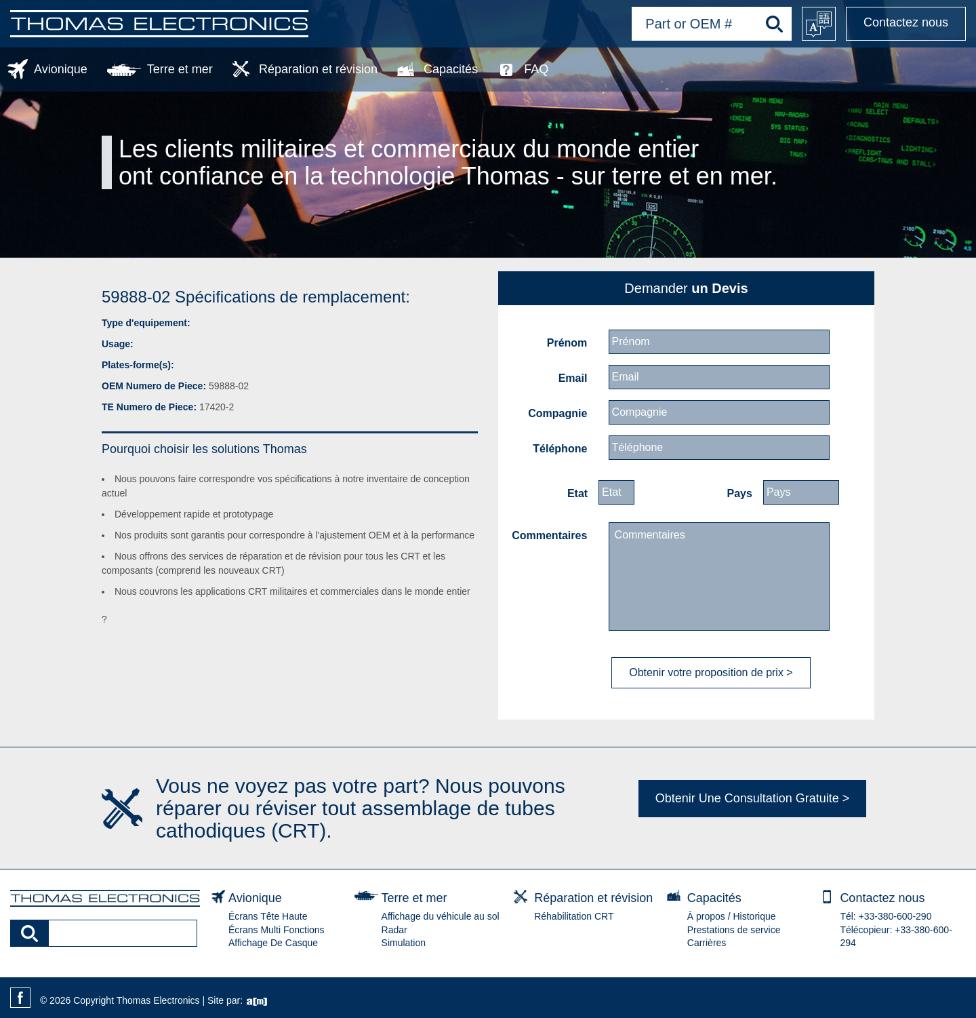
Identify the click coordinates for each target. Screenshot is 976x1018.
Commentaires (549, 535)
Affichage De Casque (273, 942)
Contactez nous (905, 22)
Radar (394, 929)
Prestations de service (734, 929)
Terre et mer (180, 69)
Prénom (567, 343)
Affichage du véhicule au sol (441, 916)
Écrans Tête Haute (267, 916)
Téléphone (560, 448)
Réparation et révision (318, 69)
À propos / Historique (731, 916)
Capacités (451, 69)
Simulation (404, 942)
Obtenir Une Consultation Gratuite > (752, 798)
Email (573, 378)
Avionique (60, 69)
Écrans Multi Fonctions (276, 929)
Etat (577, 493)
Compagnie (557, 413)
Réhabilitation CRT (573, 916)
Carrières (707, 942)
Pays (739, 493)
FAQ (536, 69)
